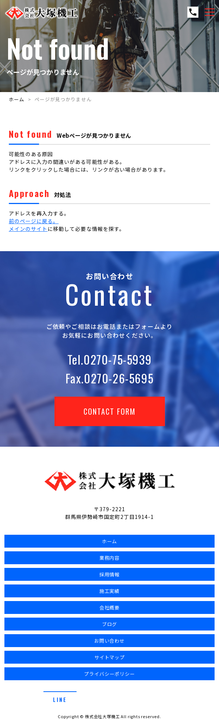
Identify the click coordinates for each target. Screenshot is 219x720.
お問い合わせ (109, 640)
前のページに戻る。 (34, 221)
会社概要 (109, 607)
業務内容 (109, 557)
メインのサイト (28, 228)
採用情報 (109, 574)
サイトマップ (109, 657)
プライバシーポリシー (109, 673)
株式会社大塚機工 (102, 716)
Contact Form (110, 411)
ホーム (16, 99)
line (60, 699)
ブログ (109, 624)
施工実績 (109, 590)
